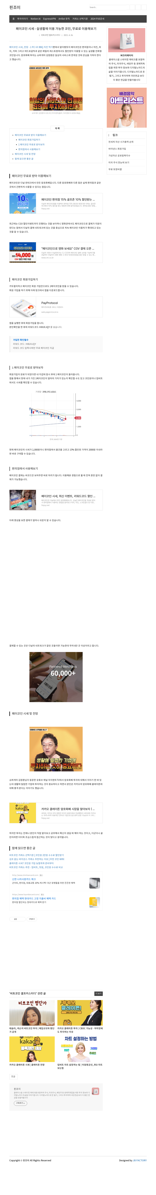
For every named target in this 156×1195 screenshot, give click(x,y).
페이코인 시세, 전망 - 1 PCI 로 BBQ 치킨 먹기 (31, 47)
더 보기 (99, 1024)
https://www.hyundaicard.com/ (26, 925)
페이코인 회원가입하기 (29, 140)
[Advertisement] (56, 988)
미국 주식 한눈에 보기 (118, 162)
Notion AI (35, 19)
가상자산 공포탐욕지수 (119, 155)
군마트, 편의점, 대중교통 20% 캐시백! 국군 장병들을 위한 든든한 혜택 (43, 913)
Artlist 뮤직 (64, 19)
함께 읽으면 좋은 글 (24, 159)
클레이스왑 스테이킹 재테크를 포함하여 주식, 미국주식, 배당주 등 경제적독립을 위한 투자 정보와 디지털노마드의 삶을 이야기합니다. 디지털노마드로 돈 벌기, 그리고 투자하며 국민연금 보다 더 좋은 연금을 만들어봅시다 (52, 1125)
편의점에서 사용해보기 (29, 149)
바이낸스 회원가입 (117, 149)
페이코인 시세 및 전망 (25, 154)
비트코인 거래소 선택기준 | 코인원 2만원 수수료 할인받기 (36, 885)
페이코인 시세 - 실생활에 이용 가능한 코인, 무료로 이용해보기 (56, 29)
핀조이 (17, 1119)
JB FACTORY (140, 1190)
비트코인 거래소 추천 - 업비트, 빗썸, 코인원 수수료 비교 (36, 897)
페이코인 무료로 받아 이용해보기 (30, 135)
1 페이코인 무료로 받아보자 (31, 144)
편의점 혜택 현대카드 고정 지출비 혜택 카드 (34, 928)
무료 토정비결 (115, 169)
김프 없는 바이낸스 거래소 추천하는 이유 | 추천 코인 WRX (36, 889)
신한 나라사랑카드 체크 (24, 909)
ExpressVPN (49, 19)
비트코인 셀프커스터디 (50, 35)
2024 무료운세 (97, 19)
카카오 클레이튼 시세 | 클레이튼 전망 (27, 1095)
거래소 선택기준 (80, 19)
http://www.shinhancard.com (25, 905)
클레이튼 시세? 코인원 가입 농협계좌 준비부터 (31, 893)
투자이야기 (22, 19)
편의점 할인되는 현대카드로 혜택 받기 (29, 932)
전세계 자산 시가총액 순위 (121, 142)
